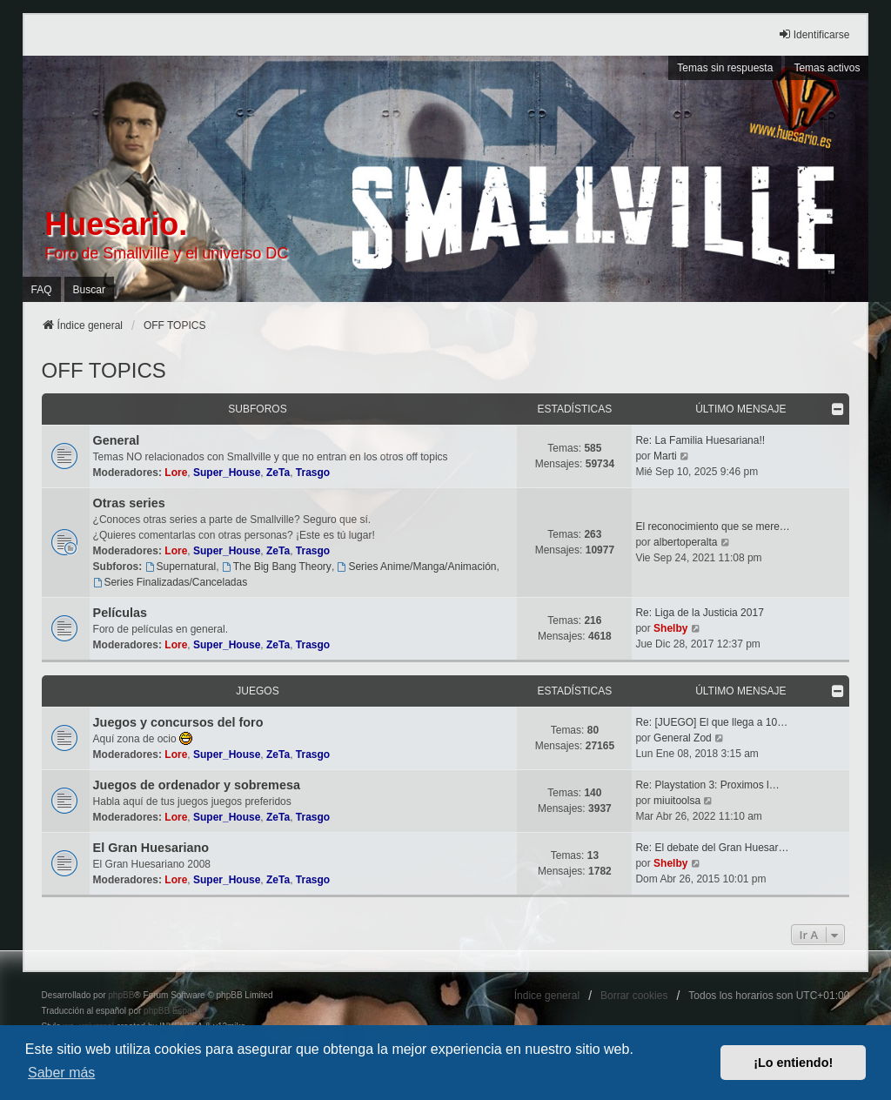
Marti (665, 456)
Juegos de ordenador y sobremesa (196, 785)
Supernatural (181, 566)
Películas (120, 613)
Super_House (226, 472)
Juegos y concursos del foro (178, 722)
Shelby (670, 628)
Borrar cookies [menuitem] (633, 995)
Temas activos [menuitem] (827, 68)
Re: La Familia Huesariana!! (700, 440)
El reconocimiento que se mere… (712, 526)
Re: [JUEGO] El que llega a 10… (711, 722)
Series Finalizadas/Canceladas (170, 582)
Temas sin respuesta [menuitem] (725, 68)
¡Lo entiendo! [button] (793, 1063)
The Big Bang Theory (277, 566)
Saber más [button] (61, 1072)
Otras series (129, 503)
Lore (175, 472)
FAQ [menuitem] (41, 290)
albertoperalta (685, 542)
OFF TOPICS (104, 370)
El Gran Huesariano (151, 848)
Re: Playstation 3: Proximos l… (707, 785)
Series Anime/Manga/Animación (417, 566)
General (116, 440)
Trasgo (313, 472)
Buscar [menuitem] (89, 290)
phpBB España (173, 1011)
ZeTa (278, 472)
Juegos (257, 691)
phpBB (121, 995)
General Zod (682, 738)
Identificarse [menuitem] (814, 34)
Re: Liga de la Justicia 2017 (699, 613)
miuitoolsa (676, 801)
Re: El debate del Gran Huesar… (711, 848)
